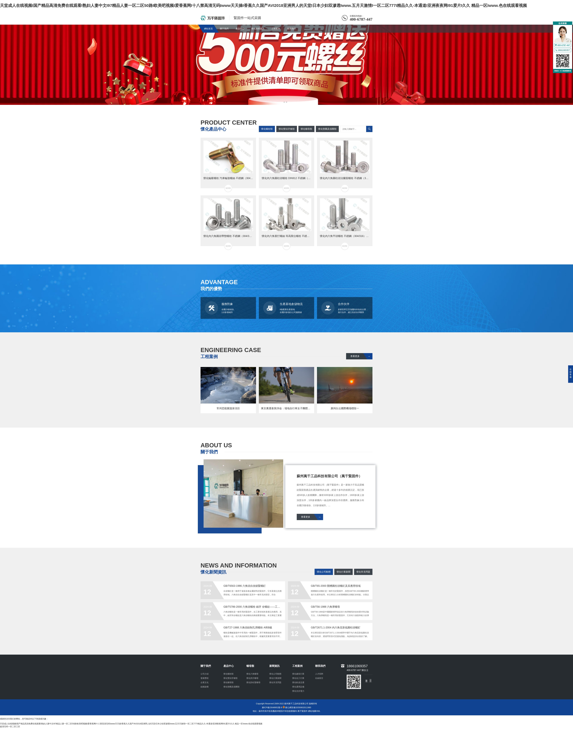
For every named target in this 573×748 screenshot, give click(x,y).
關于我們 (224, 28)
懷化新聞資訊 (257, 28)
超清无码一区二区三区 (10, 726)
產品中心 (240, 28)
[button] (284, 102)
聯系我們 (291, 28)
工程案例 (275, 28)
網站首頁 (208, 28)
